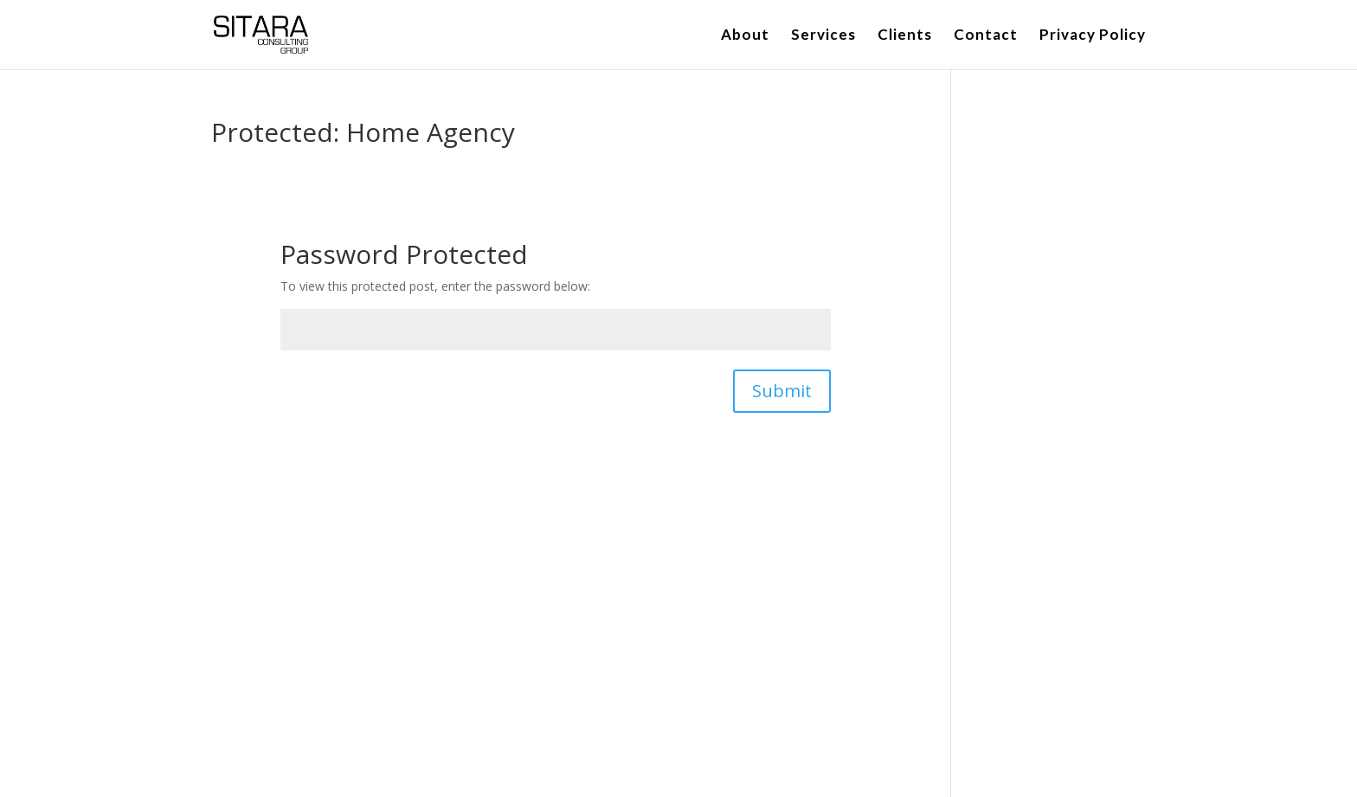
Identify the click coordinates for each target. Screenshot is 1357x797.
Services (823, 36)
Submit (782, 390)
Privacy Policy (1092, 36)
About (745, 36)
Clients (905, 36)
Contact (986, 36)
